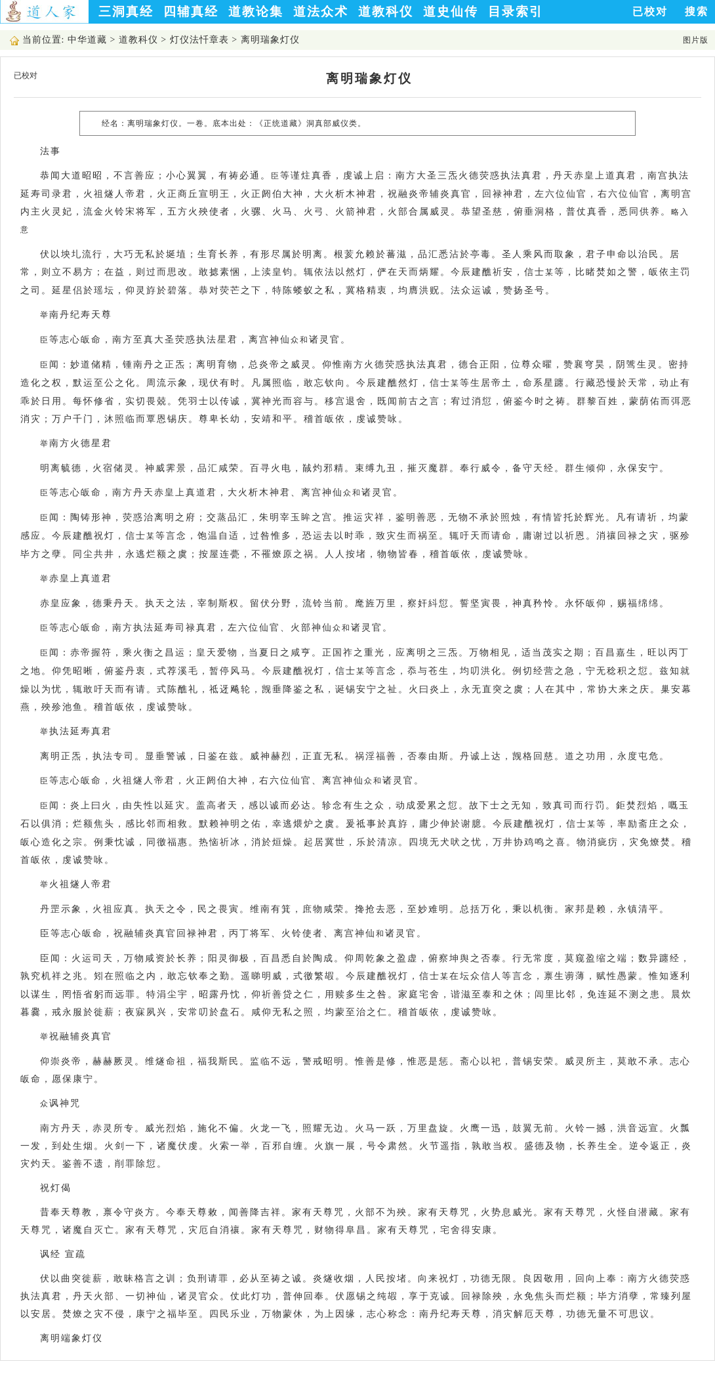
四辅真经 (190, 11)
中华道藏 (87, 40)
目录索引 (515, 11)
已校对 (650, 11)
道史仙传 (450, 11)
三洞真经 (125, 11)
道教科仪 (385, 11)
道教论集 (255, 11)
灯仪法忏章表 (199, 40)
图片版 (695, 40)
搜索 (696, 11)
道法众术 (320, 11)
